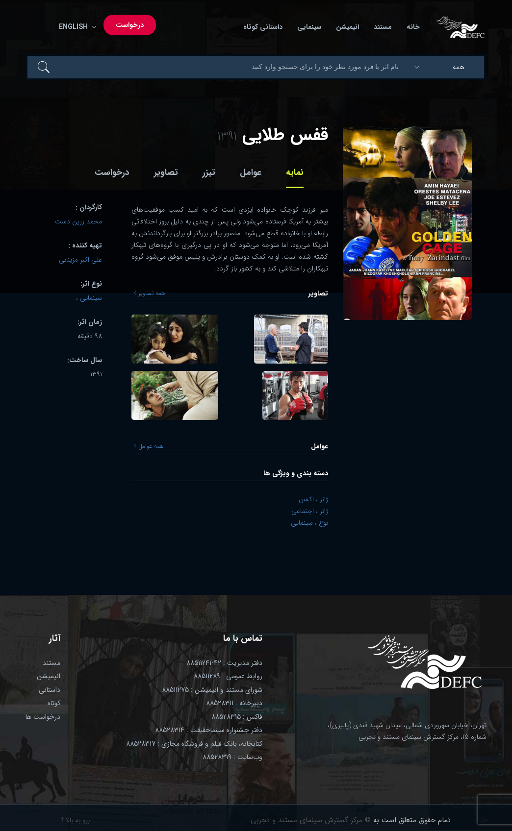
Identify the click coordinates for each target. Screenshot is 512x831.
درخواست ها (43, 716)
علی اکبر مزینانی (80, 259)
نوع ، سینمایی (309, 522)
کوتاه (54, 703)
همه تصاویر (149, 293)
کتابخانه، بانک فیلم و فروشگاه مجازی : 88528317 (194, 743)
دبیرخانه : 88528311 (234, 703)
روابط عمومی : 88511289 (228, 676)
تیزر (209, 172)
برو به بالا (75, 820)
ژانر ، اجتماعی (309, 511)
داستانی (49, 689)
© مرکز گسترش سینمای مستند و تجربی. (310, 820)
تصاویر (166, 172)
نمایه (295, 172)
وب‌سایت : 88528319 (232, 757)
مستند (383, 27)
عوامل (250, 172)
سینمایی (309, 27)
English (75, 27)
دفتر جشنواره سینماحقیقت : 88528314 (208, 730)
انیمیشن (347, 27)
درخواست (130, 25)
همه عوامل (149, 446)
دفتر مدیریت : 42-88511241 (224, 663)
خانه (413, 27)
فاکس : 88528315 (236, 716)
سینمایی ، (89, 298)
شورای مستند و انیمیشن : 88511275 (212, 689)
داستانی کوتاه (262, 27)
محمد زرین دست (78, 221)
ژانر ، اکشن (313, 499)
